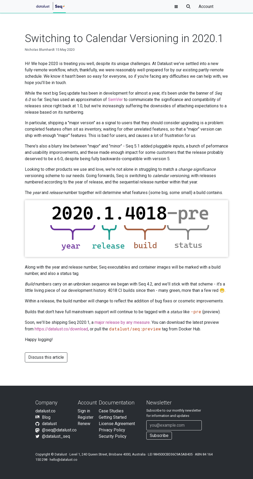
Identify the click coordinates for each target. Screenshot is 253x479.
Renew (84, 423)
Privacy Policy (112, 429)
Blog (46, 417)
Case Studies (111, 410)
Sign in (84, 410)
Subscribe (159, 435)
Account (206, 6)
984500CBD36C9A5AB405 (173, 454)
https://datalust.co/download (61, 328)
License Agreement (117, 423)
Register (85, 417)
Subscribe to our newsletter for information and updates (173, 412)
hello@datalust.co (63, 460)
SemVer (115, 99)
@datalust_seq (56, 436)
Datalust (61, 454)
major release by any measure (122, 322)
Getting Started (112, 417)
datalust (49, 423)
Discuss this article (46, 357)
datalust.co (45, 410)
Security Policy (112, 436)
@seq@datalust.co (59, 429)
